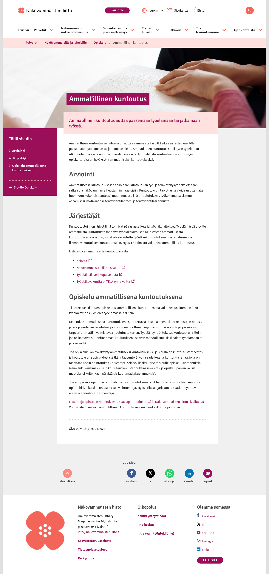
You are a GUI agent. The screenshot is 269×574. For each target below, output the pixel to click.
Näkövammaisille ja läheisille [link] (65, 42)
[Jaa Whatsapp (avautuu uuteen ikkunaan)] (169, 476)
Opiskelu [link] (100, 42)
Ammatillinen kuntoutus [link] (130, 42)
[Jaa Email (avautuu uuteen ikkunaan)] (207, 476)
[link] (60, 10)
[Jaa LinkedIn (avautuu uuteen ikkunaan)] (189, 476)
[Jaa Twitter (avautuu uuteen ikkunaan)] (150, 476)
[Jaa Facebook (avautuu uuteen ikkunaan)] (132, 476)
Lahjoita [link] (117, 10)
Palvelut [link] (32, 42)
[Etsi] (224, 10)
